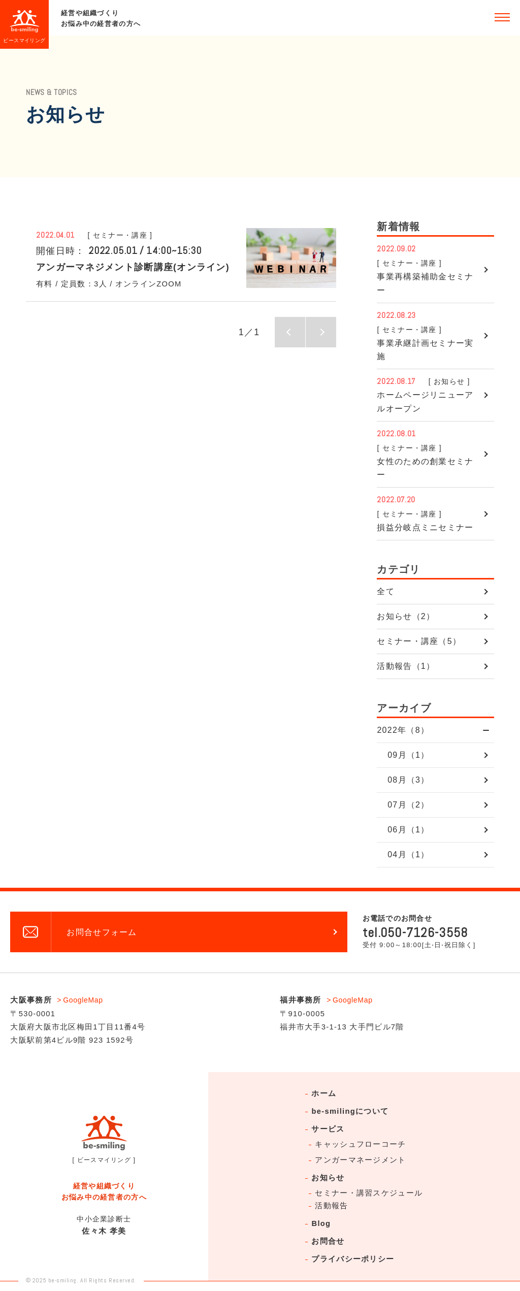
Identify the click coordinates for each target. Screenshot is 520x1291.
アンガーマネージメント (360, 1160)
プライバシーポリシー (352, 1259)
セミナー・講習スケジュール (368, 1193)
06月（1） (408, 829)
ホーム (323, 1093)
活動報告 (331, 1206)
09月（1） (408, 755)
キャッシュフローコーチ (360, 1144)
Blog (321, 1223)
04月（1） (408, 854)
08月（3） (408, 780)
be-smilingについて (349, 1111)
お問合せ (327, 1241)
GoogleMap (83, 1000)
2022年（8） (403, 730)
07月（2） (408, 804)
